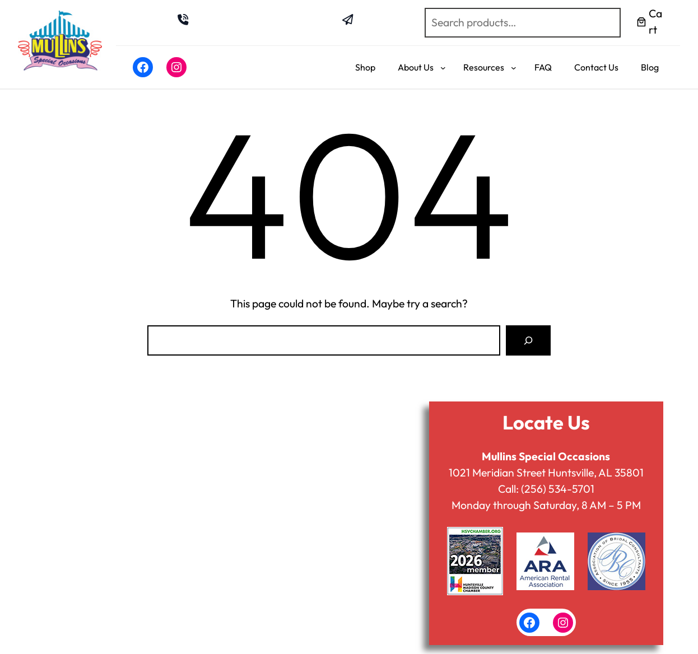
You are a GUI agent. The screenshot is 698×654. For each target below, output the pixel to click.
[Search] (528, 340)
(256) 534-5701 (557, 489)
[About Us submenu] (443, 67)
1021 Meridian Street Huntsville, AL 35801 (546, 472)
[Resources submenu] (513, 67)
